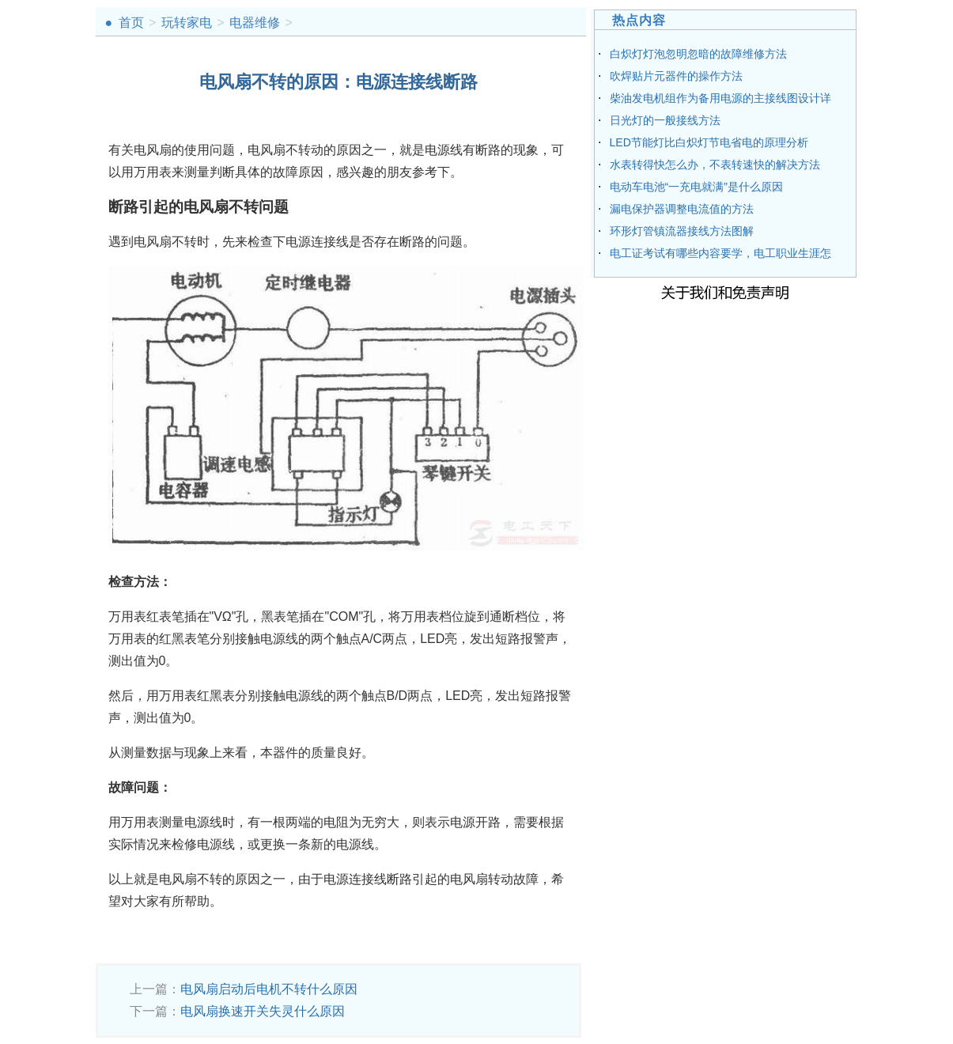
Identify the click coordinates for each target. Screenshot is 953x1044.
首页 (131, 22)
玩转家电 (186, 22)
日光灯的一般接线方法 (665, 120)
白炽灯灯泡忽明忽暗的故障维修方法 (698, 53)
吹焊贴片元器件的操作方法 (676, 76)
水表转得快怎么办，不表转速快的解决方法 (715, 164)
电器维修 (254, 22)
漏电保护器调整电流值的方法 (682, 208)
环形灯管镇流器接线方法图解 (682, 231)
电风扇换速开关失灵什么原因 (262, 1011)
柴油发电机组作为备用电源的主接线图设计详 (720, 98)
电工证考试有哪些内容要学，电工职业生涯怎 (720, 253)
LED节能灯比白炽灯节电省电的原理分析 (709, 142)
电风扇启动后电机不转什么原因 (268, 989)
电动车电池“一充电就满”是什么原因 (696, 186)
